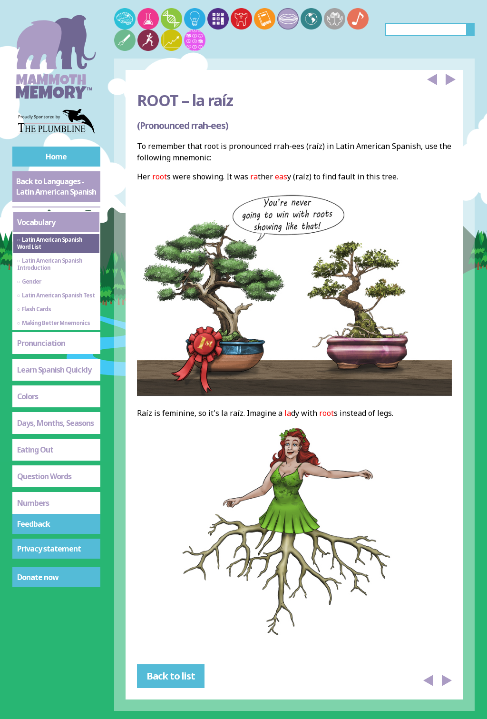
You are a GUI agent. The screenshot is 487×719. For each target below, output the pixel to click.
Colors (27, 396)
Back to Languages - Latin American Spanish (56, 186)
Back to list (170, 676)
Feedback (33, 524)
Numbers (33, 503)
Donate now (37, 577)
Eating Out (35, 449)
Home (56, 156)
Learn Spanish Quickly (54, 369)
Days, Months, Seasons (55, 423)
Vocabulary (36, 222)
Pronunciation (41, 343)
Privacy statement (49, 548)
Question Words (44, 476)
